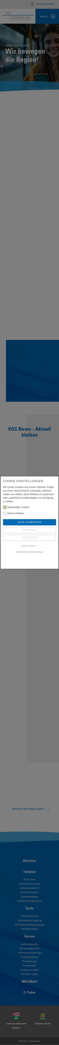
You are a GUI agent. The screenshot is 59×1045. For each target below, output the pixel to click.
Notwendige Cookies (16, 507)
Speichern (29, 537)
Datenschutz (36, 552)
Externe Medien (13, 513)
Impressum (22, 552)
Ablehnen (29, 530)
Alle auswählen (29, 522)
